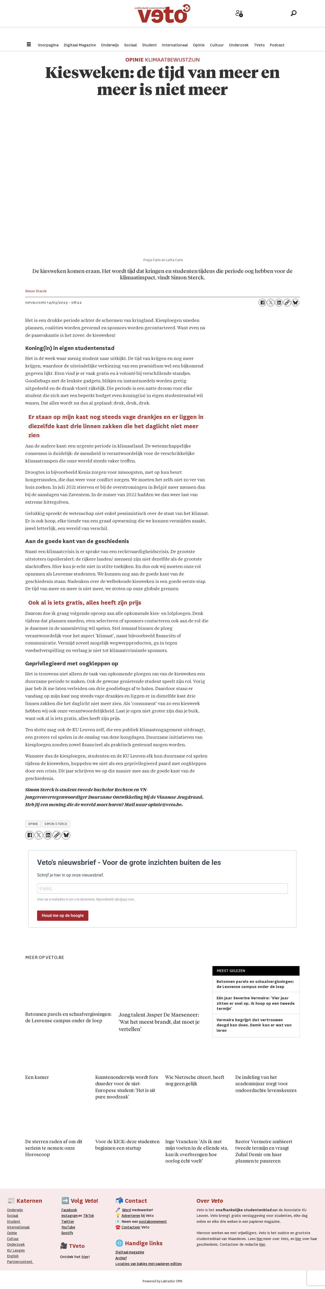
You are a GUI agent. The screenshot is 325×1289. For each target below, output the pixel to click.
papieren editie (167, 1263)
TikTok (88, 1215)
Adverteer (221, 21)
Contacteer (131, 1227)
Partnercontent (19, 1261)
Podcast (277, 45)
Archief (257, 21)
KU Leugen (16, 1250)
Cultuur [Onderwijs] (13, 1238)
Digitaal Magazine (80, 45)
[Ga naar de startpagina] (162, 19)
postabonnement (153, 1221)
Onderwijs (110, 45)
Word (126, 1210)
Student (149, 45)
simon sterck (56, 824)
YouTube (68, 1227)
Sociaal (130, 45)
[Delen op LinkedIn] (279, 302)
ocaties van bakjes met (136, 1263)
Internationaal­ (18, 1227)
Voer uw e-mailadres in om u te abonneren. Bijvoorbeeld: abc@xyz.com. (86, 899)
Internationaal (175, 45)
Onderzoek (239, 45)
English (13, 1256)
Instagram (69, 1215)
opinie (33, 824)
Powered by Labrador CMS (162, 1281)
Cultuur (217, 45)
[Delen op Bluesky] (295, 302)
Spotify (67, 1233)
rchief (121, 1258)
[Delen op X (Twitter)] (271, 302)
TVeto (259, 45)
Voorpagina (48, 45)
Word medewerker (239, 22)
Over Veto (275, 21)
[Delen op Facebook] (262, 302)
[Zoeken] (294, 19)
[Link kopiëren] (287, 302)
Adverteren (131, 1215)
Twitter (67, 1221)
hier (260, 1238)
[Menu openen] (28, 45)
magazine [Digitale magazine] (131, 1252)
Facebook (69, 1210)
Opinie (198, 45)
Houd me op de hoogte (63, 915)
